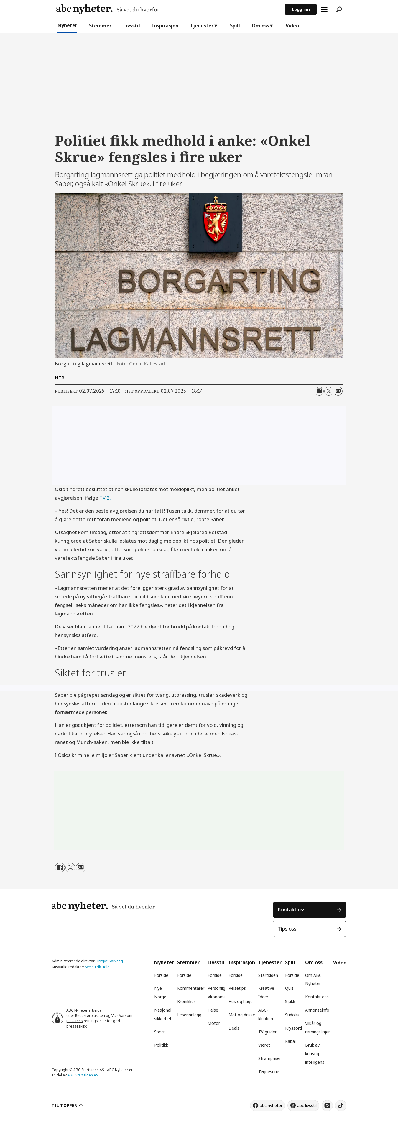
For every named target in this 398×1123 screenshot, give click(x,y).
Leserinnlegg (189, 1014)
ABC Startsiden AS (83, 1075)
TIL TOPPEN (65, 1105)
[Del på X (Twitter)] (328, 391)
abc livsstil (307, 1105)
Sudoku (292, 1014)
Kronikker (186, 1001)
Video (292, 25)
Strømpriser (269, 1058)
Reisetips (237, 988)
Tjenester (201, 25)
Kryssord (293, 1028)
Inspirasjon (165, 25)
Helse (213, 1010)
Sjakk (290, 1001)
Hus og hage (240, 1001)
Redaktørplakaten (90, 1015)
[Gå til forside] (107, 9)
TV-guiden (267, 1032)
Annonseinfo (317, 1010)
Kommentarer (190, 988)
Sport (159, 1032)
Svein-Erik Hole (97, 966)
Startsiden (268, 975)
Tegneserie (268, 1071)
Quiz (289, 988)
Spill (235, 25)
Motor (214, 1023)
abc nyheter (271, 1105)
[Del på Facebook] (319, 391)
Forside (161, 975)
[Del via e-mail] (338, 391)
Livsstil (131, 25)
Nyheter (67, 25)
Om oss (260, 25)
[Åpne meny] (324, 9)
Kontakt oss (291, 909)
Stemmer (100, 25)
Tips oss (287, 928)
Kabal (290, 1041)
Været (264, 1045)
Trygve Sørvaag (109, 961)
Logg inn (301, 9)
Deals (233, 1028)
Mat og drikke (241, 1014)
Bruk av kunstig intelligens (314, 1053)
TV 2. (105, 497)
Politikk (161, 1045)
